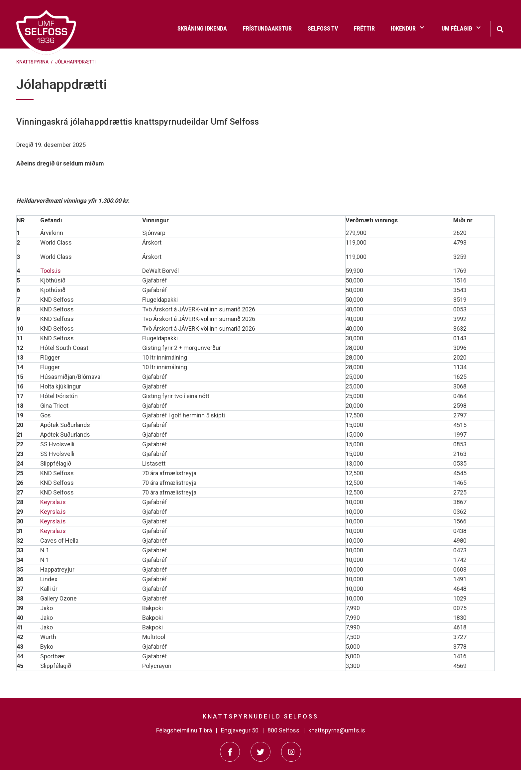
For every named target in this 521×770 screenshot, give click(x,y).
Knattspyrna (32, 61)
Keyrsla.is (53, 501)
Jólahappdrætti (75, 61)
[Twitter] (260, 752)
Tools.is (50, 270)
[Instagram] (291, 752)
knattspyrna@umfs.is (336, 730)
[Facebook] (230, 752)
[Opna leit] (500, 28)
